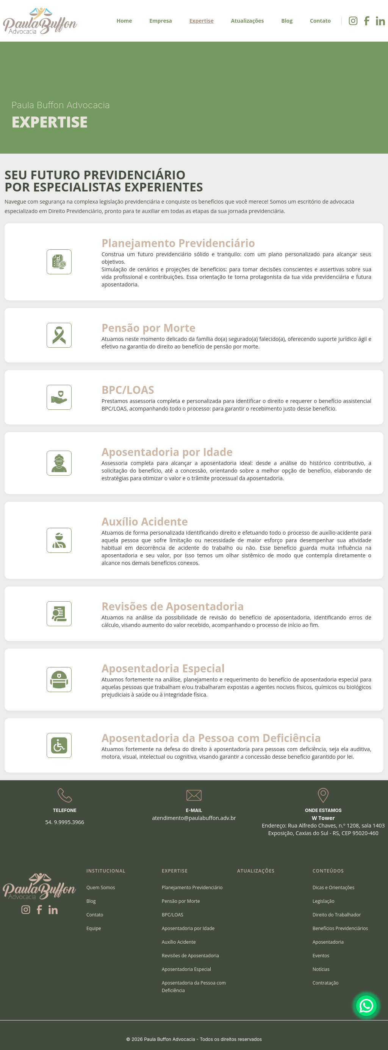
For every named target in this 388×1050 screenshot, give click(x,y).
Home (124, 20)
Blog (287, 20)
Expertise (201, 20)
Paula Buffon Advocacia (60, 105)
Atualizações (247, 20)
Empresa (160, 20)
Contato (320, 20)
